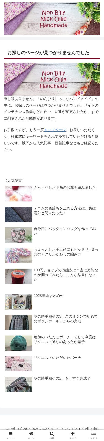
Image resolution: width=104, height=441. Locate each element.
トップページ (55, 130)
